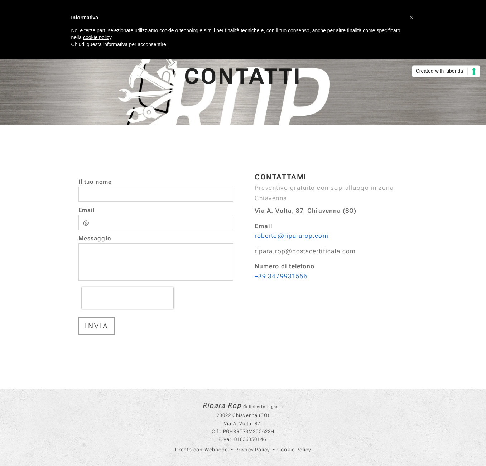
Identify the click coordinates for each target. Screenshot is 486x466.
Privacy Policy (252, 449)
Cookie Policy (294, 449)
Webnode (216, 449)
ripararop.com (306, 235)
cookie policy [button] (97, 37)
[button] (411, 17)
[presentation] (127, 298)
